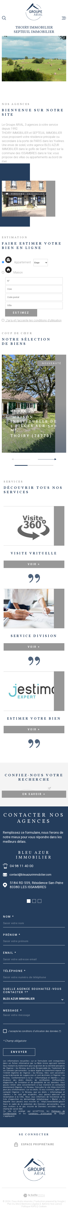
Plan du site (13, 1204)
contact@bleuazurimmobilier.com (30, 874)
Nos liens (55, 1204)
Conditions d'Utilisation (40, 1113)
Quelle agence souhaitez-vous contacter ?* (32, 990)
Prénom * (11, 934)
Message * (12, 1010)
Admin (45, 1204)
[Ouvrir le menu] (64, 18)
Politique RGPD (28, 1206)
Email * (9, 952)
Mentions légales (30, 1204)
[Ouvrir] (4, 18)
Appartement (17, 262)
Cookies (42, 1206)
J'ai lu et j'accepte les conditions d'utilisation (33, 320)
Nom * (8, 916)
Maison (14, 272)
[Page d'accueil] (34, 12)
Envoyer (19, 1051)
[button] (53, 459)
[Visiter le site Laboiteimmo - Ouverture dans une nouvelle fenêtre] (34, 1195)
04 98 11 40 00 (21, 866)
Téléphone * (14, 971)
